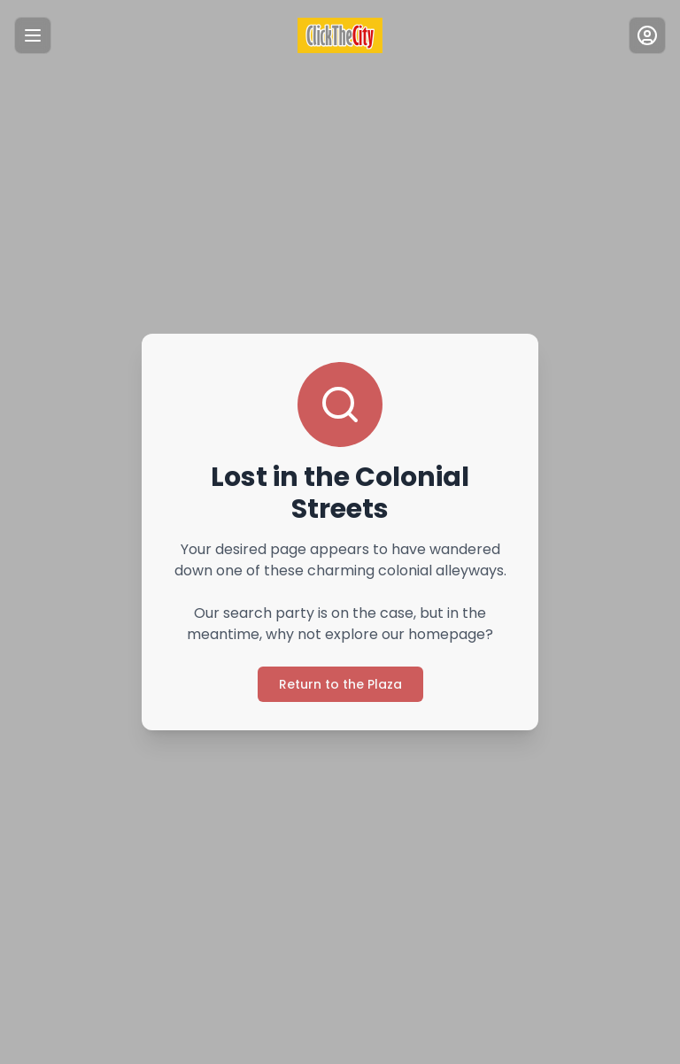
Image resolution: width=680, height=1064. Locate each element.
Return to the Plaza (340, 684)
